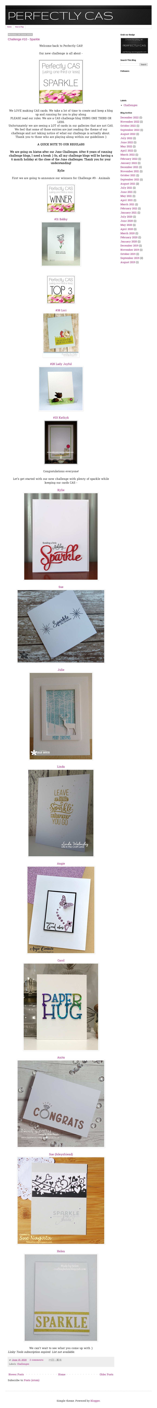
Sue (61, 587)
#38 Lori (60, 311)
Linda (61, 767)
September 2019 (129, 258)
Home (9, 27)
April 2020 (126, 229)
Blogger (95, 1401)
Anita (61, 1058)
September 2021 (129, 180)
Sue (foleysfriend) (61, 1155)
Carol (61, 961)
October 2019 (127, 254)
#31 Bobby (61, 220)
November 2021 (129, 171)
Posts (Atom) (31, 1380)
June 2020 (126, 221)
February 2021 (128, 209)
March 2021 (127, 204)
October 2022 (128, 126)
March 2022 (127, 155)
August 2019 (127, 262)
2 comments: (37, 1360)
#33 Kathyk (61, 418)
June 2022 (126, 142)
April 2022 (126, 151)
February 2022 (129, 159)
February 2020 (129, 237)
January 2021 (128, 213)
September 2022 (130, 130)
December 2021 (129, 167)
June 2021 (126, 192)
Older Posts (106, 1375)
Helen (61, 1252)
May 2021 (126, 196)
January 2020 (128, 242)
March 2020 (127, 233)
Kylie (60, 490)
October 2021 (127, 175)
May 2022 (126, 147)
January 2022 (128, 163)
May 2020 (126, 225)
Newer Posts (16, 1375)
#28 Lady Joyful (61, 364)
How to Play (19, 27)
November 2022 (129, 122)
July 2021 (126, 188)
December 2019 (129, 246)
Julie (61, 670)
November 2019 (129, 250)
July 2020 (126, 217)
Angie (61, 864)
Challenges (23, 1364)
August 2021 (127, 184)
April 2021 (126, 200)
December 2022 (129, 118)
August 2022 (127, 134)
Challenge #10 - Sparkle (24, 39)
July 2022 (126, 138)
